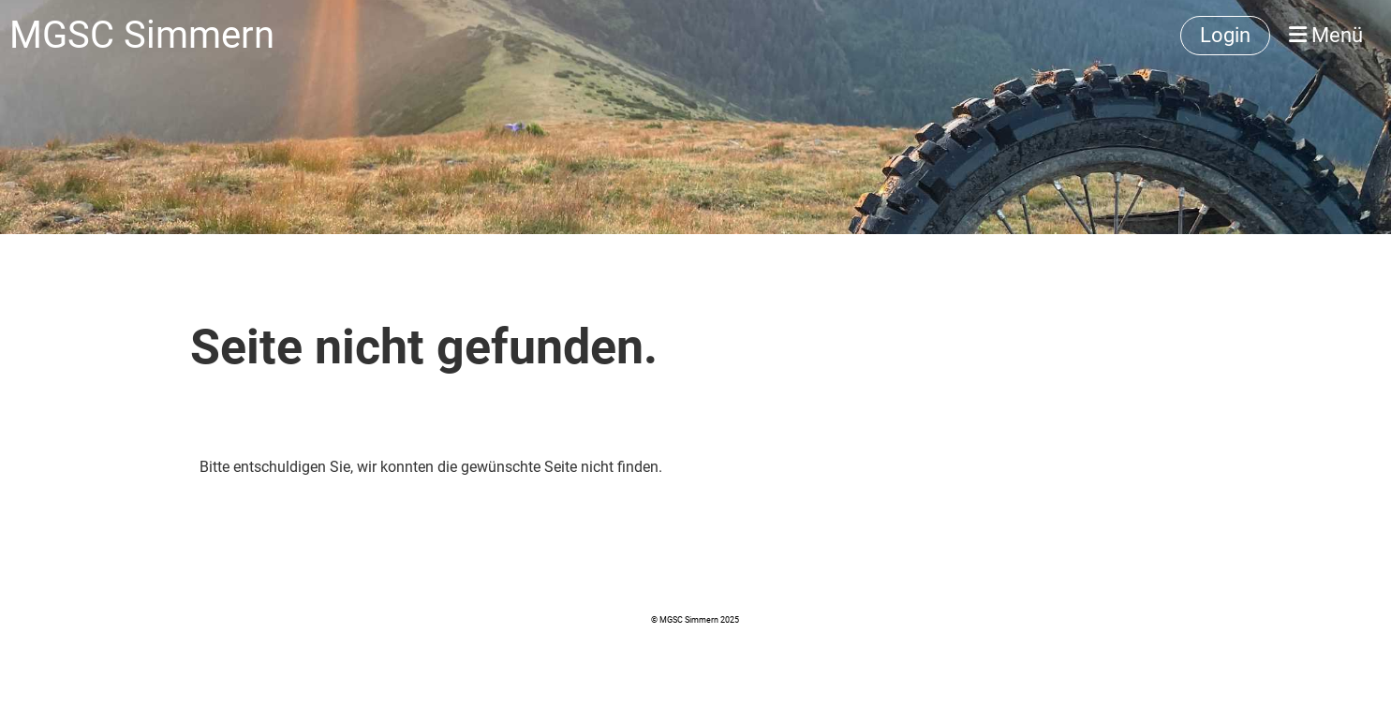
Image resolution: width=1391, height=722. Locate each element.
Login (1225, 35)
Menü (1326, 35)
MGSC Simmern (141, 35)
